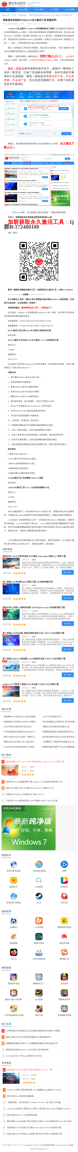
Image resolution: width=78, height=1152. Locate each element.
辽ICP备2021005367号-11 (13, 1145)
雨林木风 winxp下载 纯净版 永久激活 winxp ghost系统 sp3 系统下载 (34, 556)
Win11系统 (23, 10)
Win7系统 (54, 10)
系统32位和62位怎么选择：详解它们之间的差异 (24, 737)
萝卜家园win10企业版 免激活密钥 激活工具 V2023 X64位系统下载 (33, 633)
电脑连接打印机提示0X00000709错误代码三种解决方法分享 (29, 722)
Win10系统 (38, 10)
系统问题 (22, 15)
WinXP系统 (70, 10)
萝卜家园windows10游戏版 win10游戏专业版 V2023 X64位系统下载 (34, 658)
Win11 (43, 523)
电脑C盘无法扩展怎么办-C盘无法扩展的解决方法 (25, 742)
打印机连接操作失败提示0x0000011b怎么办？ (23, 732)
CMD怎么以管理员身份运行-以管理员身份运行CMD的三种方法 (31, 747)
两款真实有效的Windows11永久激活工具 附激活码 (25, 1050)
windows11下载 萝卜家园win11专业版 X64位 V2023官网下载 (31, 684)
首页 (8, 10)
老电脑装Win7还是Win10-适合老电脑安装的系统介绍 (26, 717)
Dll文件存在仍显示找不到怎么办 (17, 727)
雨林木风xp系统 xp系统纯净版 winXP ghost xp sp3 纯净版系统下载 (34, 607)
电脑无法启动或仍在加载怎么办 (56, 727)
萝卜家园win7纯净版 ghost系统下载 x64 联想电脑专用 (28, 582)
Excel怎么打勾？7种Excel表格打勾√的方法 (22, 1056)
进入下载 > (68, 572)
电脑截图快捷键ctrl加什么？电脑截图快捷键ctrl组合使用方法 (30, 1043)
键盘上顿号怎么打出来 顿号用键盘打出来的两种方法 (26, 1037)
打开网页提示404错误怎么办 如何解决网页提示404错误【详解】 (31, 1031)
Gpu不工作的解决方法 (52, 717)
